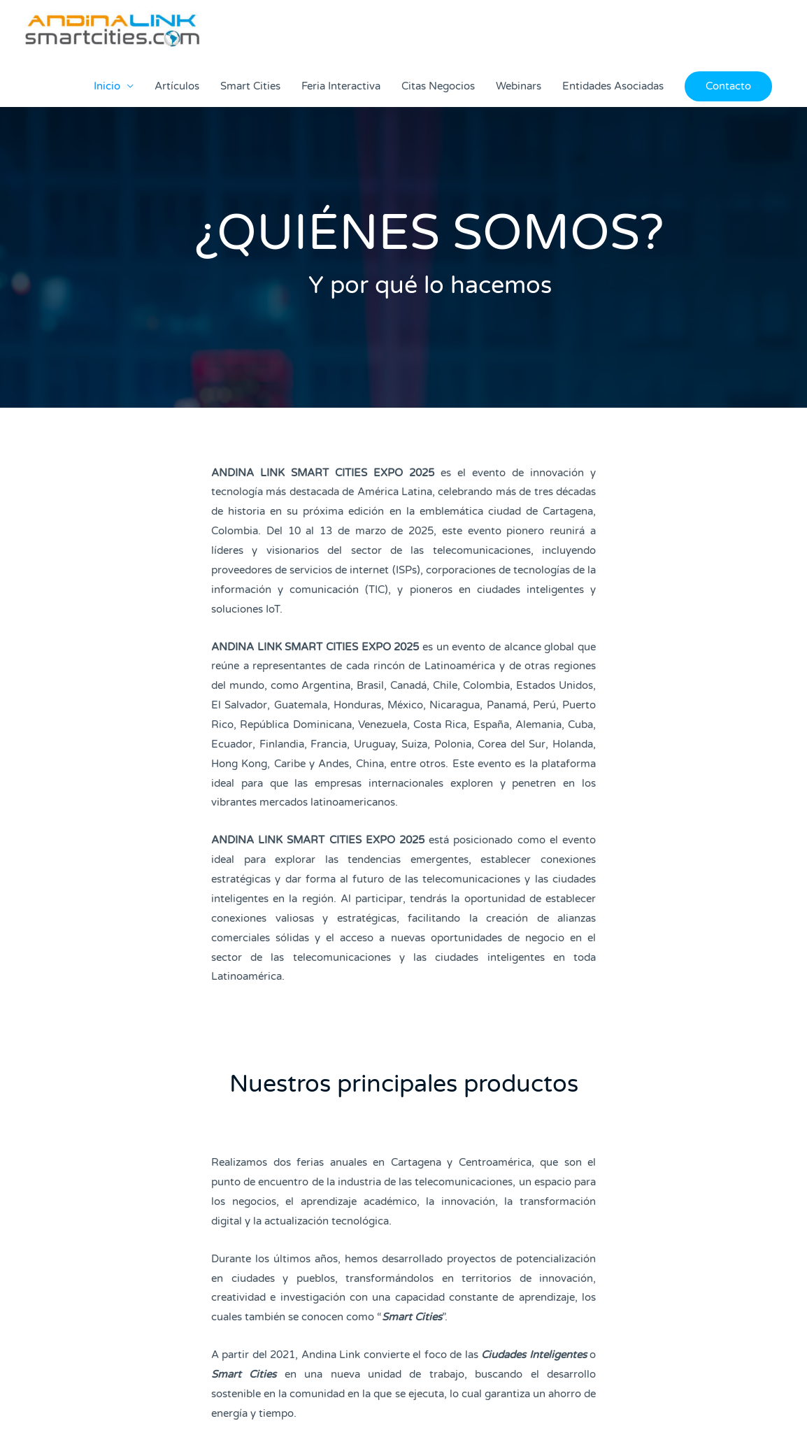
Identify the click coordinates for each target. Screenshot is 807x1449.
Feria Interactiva (340, 86)
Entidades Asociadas (613, 86)
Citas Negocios (438, 86)
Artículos (177, 86)
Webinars (518, 86)
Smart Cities (250, 86)
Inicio (107, 86)
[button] (728, 86)
